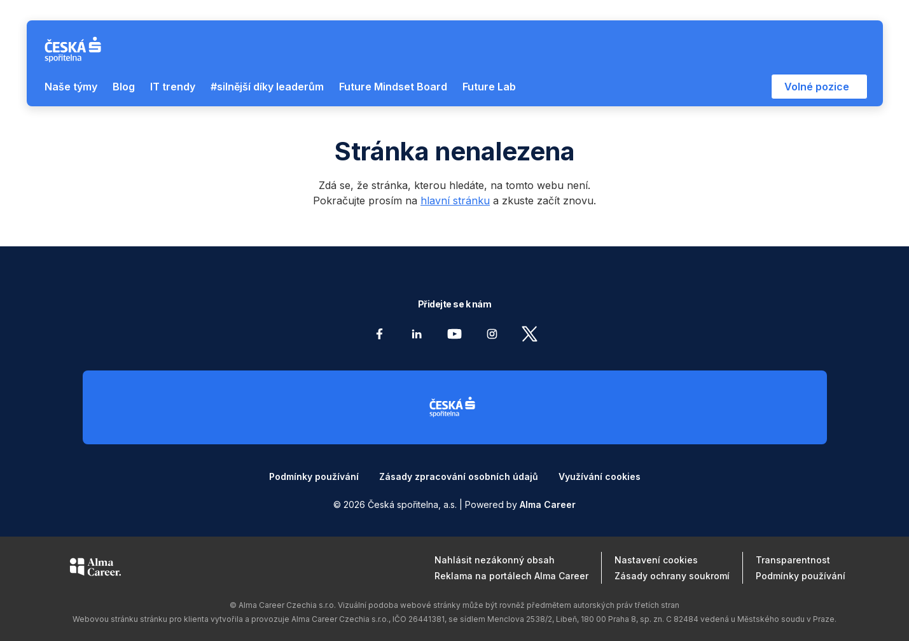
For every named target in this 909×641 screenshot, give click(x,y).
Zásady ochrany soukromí (672, 575)
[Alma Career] (95, 569)
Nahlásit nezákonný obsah (494, 559)
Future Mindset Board (393, 86)
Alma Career (548, 504)
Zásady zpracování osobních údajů (458, 476)
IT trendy (172, 86)
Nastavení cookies (656, 559)
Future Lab (489, 86)
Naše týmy (71, 86)
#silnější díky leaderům (267, 86)
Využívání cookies (600, 476)
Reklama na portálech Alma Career (511, 575)
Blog (124, 86)
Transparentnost (793, 559)
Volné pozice (816, 86)
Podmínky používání (314, 476)
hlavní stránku (455, 200)
